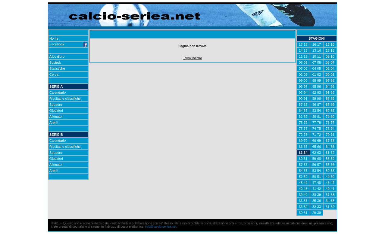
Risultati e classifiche (65, 98)
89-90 (316, 98)
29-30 (316, 212)
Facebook (68, 44)
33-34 (303, 206)
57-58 (303, 164)
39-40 (303, 194)
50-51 (316, 176)
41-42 (316, 188)
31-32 (330, 206)
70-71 (330, 134)
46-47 (330, 182)
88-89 (330, 98)
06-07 (330, 62)
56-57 (316, 164)
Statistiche (57, 68)
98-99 (316, 80)
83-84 (316, 110)
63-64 (303, 152)
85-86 (330, 104)
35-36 (316, 200)
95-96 (316, 86)
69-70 (303, 140)
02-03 (303, 74)
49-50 (330, 176)
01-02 (316, 74)
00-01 (330, 74)
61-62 (330, 152)
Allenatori (56, 116)
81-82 (303, 116)
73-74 (330, 128)
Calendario (57, 92)
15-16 (330, 44)
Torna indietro (192, 58)
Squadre (55, 104)
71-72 (316, 134)
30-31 (303, 212)
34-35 (330, 200)
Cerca (53, 74)
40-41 (330, 188)
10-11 (316, 56)
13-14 (316, 50)
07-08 (316, 62)
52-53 (330, 170)
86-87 (316, 104)
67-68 (330, 140)
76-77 (330, 122)
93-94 (303, 92)
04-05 (316, 68)
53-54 (316, 170)
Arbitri (53, 122)
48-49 (303, 182)
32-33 (316, 206)
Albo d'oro (56, 56)
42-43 (303, 188)
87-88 (303, 104)
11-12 (303, 56)
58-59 (330, 158)
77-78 (316, 122)
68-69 (316, 140)
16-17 (316, 44)
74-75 (316, 128)
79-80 (330, 116)
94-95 (330, 86)
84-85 (303, 110)
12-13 (330, 50)
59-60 (316, 158)
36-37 (303, 200)
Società (55, 62)
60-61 (303, 158)
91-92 (330, 92)
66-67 (303, 146)
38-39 (316, 194)
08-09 (303, 62)
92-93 (316, 92)
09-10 (330, 56)
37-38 (330, 194)
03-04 (330, 68)
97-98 (330, 80)
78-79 (303, 122)
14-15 (303, 50)
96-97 (303, 86)
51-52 (303, 176)
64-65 (330, 146)
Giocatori (56, 110)
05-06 (303, 68)
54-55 (303, 170)
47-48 (316, 182)
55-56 (330, 164)
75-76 (303, 128)
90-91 (303, 98)
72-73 (303, 134)
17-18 (303, 44)
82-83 (330, 110)
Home (53, 38)
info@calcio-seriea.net (160, 226)
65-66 (316, 146)
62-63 (316, 152)
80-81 (316, 116)
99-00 (303, 80)
